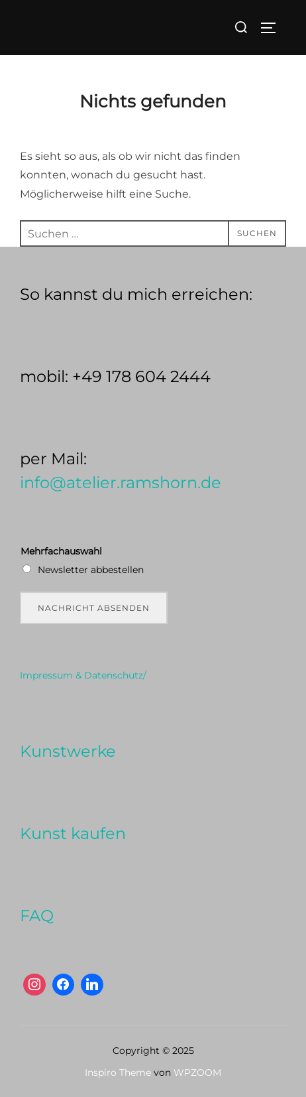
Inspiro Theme (118, 1072)
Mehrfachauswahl (61, 551)
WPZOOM (197, 1072)
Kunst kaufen (73, 833)
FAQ (37, 915)
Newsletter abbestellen (91, 570)
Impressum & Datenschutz (81, 675)
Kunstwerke (68, 751)
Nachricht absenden (94, 608)
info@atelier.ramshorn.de (120, 482)
